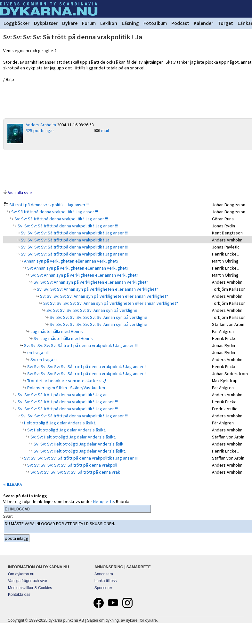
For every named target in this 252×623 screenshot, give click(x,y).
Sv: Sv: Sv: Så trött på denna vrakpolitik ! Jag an (62, 395)
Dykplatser (46, 23)
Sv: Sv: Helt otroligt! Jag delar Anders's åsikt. (72, 437)
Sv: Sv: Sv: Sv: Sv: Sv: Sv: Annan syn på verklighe (91, 310)
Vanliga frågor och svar (27, 581)
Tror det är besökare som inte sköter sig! (66, 380)
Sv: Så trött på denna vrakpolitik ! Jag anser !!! (54, 212)
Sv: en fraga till (44, 359)
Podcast (180, 23)
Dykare (69, 23)
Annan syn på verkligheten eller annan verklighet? (70, 261)
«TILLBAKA (12, 484)
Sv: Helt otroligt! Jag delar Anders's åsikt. (66, 430)
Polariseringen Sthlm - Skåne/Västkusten (65, 387)
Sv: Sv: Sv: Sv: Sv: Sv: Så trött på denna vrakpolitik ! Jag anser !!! (87, 366)
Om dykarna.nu (21, 574)
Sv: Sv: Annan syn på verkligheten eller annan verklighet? (83, 275)
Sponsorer (103, 588)
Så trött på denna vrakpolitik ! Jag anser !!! (49, 205)
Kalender (203, 23)
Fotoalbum (155, 23)
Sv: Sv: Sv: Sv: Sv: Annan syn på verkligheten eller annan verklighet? (103, 296)
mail (105, 130)
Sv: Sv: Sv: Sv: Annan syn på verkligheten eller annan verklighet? (97, 289)
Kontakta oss (19, 594)
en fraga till (37, 352)
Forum (89, 23)
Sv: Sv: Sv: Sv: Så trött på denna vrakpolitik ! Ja (65, 240)
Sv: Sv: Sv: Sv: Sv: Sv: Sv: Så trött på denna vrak (74, 472)
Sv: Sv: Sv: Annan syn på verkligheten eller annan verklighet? (90, 282)
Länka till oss (105, 581)
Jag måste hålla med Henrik (56, 331)
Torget (225, 23)
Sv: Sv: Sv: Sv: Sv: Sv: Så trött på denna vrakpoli (71, 465)
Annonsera (103, 574)
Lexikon (108, 23)
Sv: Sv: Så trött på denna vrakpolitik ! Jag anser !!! (60, 219)
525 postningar (40, 130)
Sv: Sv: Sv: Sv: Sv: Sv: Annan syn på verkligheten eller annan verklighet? (110, 303)
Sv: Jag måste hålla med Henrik (63, 338)
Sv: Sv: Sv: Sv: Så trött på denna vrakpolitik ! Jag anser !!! (74, 233)
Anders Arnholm (41, 125)
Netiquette (103, 501)
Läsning (130, 23)
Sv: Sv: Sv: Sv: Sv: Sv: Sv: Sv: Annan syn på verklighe (98, 317)
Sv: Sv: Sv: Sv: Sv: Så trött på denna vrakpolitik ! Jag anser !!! (80, 345)
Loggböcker (16, 23)
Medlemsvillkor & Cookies (30, 588)
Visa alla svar (20, 192)
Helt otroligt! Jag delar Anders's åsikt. (59, 423)
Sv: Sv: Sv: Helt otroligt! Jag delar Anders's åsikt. (79, 451)
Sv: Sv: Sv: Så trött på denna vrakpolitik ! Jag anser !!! (67, 226)
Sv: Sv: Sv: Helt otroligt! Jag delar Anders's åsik (78, 444)
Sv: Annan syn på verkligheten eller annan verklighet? (77, 268)
